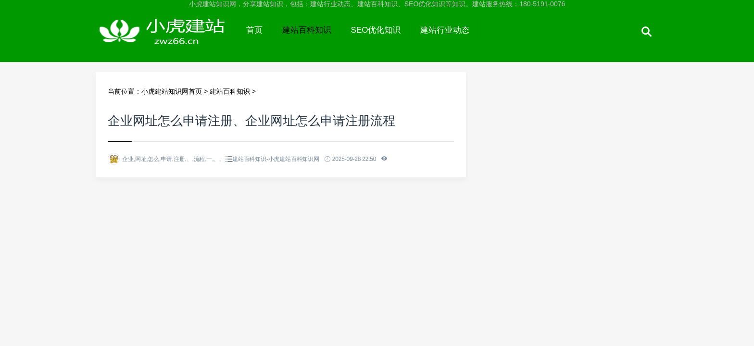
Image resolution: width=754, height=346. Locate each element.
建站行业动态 (444, 30)
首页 (254, 30)
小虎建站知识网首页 (171, 91)
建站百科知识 (306, 30)
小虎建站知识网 (166, 39)
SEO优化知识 (376, 30)
